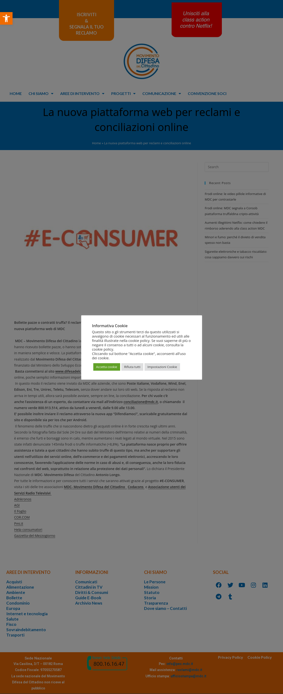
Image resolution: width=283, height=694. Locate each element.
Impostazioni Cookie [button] (162, 367)
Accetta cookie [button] (106, 367)
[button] (6, 18)
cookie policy (102, 349)
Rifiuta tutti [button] (132, 367)
